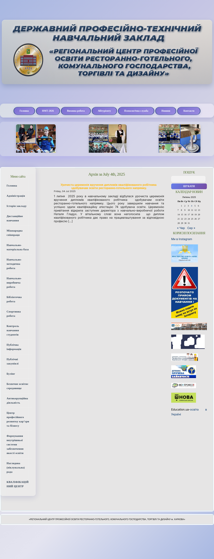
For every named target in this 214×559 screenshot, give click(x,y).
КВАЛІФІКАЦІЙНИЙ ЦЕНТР (18, 484)
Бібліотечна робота (14, 299)
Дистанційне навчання (15, 218)
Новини (165, 111)
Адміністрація (16, 195)
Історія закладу (17, 206)
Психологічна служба (136, 111)
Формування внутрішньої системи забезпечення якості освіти (15, 444)
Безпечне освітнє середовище (17, 386)
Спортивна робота (14, 313)
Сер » (191, 228)
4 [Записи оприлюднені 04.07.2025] (191, 206)
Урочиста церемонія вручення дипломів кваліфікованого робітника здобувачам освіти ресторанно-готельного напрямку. (109, 186)
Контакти (188, 111)
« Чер (181, 228)
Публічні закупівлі (13, 361)
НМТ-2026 (48, 111)
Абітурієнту (104, 111)
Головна (24, 111)
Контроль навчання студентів (13, 330)
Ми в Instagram (181, 239)
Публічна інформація (14, 347)
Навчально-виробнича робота (14, 282)
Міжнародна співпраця (15, 232)
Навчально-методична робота (14, 264)
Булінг (11, 373)
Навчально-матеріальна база (18, 247)
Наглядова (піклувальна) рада (16, 467)
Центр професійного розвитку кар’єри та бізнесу (18, 419)
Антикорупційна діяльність (17, 400)
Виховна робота (76, 111)
